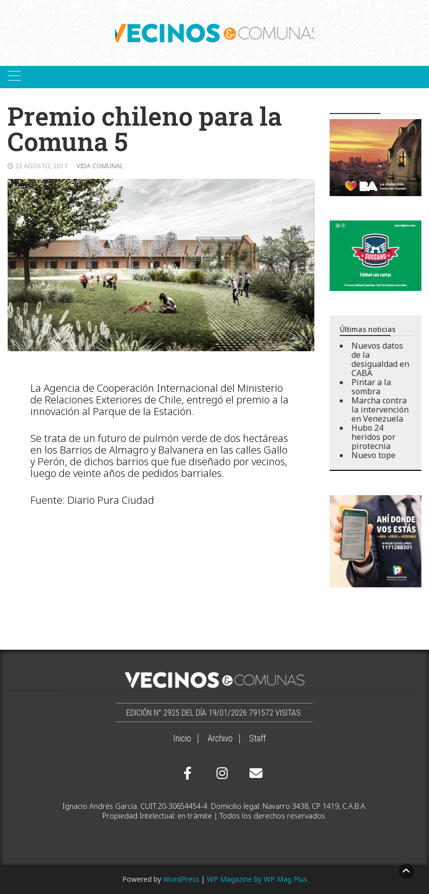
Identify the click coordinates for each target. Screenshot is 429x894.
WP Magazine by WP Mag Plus (257, 879)
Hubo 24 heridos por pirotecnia (373, 437)
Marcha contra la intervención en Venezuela (380, 409)
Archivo (220, 738)
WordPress (181, 879)
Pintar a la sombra (371, 387)
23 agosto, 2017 (41, 166)
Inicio (182, 738)
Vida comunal (100, 166)
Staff (257, 738)
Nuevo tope (373, 455)
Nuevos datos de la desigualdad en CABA (380, 359)
